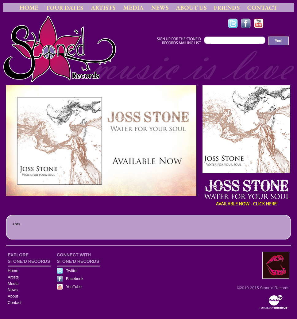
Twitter (72, 270)
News (13, 289)
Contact (14, 302)
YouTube (74, 286)
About (13, 296)
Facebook (74, 278)
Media (13, 283)
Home (13, 270)
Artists (13, 277)
